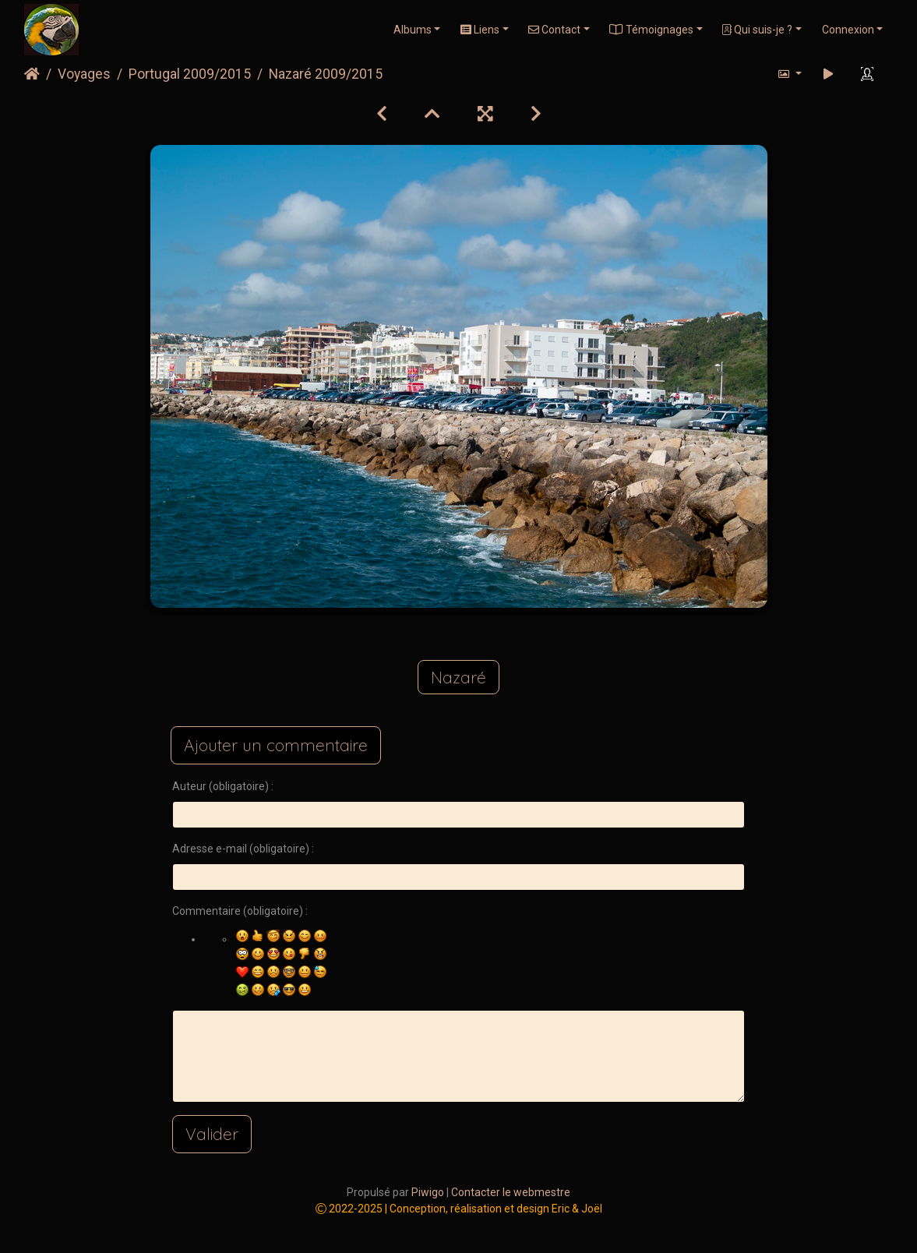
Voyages (84, 74)
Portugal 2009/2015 (190, 74)
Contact (554, 29)
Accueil (32, 74)
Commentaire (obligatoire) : (240, 911)
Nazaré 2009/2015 (326, 74)
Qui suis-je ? (757, 29)
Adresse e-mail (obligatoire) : (243, 848)
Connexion (848, 29)
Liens (479, 29)
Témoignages (651, 29)
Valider (211, 1134)
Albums (412, 29)
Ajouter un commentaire (276, 745)
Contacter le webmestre (510, 1192)
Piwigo (427, 1192)
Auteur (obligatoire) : (222, 786)
